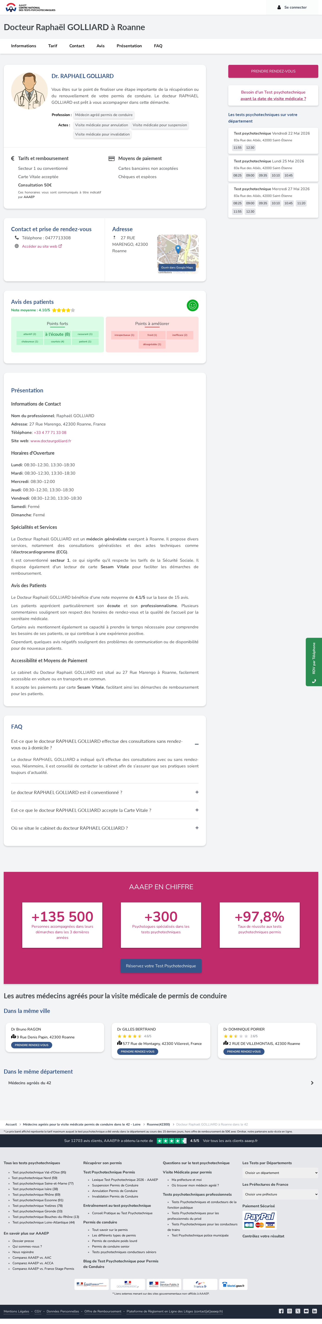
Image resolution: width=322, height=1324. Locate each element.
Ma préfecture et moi (187, 1185)
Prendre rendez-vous (273, 71)
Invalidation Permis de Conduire (115, 1202)
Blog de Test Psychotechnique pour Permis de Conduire (120, 1269)
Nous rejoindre (23, 1257)
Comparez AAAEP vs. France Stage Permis (43, 1274)
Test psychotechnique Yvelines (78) (38, 1211)
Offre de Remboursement (102, 1317)
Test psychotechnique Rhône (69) (36, 1200)
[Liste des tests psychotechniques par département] (280, 1178)
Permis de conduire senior (110, 1252)
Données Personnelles (63, 1317)
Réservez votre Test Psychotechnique (161, 971)
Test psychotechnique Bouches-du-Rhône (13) (46, 1222)
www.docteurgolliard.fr (52, 446)
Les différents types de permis (114, 1241)
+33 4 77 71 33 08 (52, 437)
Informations (23, 46)
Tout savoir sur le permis (110, 1235)
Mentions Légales (16, 1317)
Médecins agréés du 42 (31, 1088)
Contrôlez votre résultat (263, 1241)
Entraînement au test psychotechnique (117, 1211)
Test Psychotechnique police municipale (200, 1241)
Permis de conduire (100, 1227)
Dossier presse (23, 1246)
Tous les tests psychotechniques (32, 1168)
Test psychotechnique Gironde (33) (37, 1216)
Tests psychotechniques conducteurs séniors (124, 1257)
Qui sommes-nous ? (27, 1252)
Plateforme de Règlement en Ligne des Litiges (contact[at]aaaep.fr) (175, 1317)
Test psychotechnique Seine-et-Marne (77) (43, 1189)
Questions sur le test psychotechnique (196, 1168)
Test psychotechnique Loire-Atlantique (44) (44, 1228)
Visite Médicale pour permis (187, 1177)
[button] (178, 252)
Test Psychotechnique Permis (109, 1177)
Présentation (129, 46)
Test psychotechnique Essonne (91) (38, 1205)
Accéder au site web (44, 246)
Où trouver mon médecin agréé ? (195, 1190)
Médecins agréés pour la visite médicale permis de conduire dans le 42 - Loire (82, 1130)
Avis (101, 46)
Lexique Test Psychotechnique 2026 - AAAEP (125, 1185)
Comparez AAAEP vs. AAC (32, 1263)
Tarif (52, 46)
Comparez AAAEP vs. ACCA (33, 1268)
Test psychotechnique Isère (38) (35, 1194)
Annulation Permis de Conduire (114, 1196)
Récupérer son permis (102, 1168)
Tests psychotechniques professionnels (197, 1199)
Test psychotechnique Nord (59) (34, 1183)
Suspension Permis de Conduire (115, 1190)
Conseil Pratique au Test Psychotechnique (122, 1218)
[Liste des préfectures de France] (280, 1200)
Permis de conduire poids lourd (114, 1246)
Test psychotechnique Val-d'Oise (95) (39, 1178)
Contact (76, 46)
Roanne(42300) (158, 1130)
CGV (38, 1317)
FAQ (158, 46)
